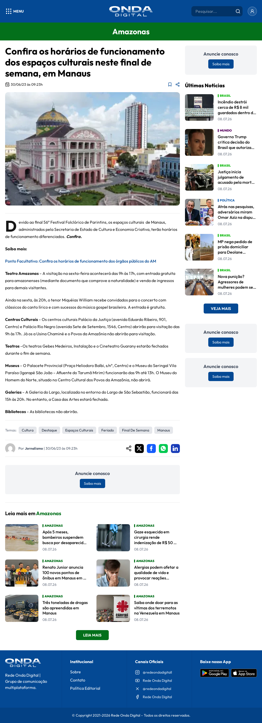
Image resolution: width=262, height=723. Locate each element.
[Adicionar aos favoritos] (170, 84)
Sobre (75, 671)
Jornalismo (34, 448)
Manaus (163, 430)
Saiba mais (92, 483)
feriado (107, 430)
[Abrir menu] (14, 11)
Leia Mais (92, 635)
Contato (77, 680)
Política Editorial (85, 688)
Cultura (28, 430)
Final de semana (135, 430)
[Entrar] (252, 11)
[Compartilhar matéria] (177, 84)
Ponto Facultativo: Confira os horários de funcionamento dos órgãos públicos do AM (80, 261)
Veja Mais (221, 308)
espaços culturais (79, 430)
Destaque (49, 430)
